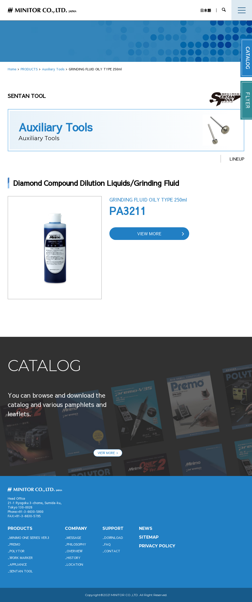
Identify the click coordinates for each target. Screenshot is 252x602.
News (145, 528)
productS (20, 528)
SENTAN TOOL (21, 571)
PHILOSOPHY (76, 544)
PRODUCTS (29, 69)
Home (12, 69)
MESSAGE (74, 538)
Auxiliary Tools (53, 69)
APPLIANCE (18, 564)
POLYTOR (17, 551)
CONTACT (112, 551)
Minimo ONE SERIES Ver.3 (29, 538)
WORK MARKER (21, 558)
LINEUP (237, 159)
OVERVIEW (74, 551)
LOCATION (75, 564)
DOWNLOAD (113, 538)
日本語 (206, 10)
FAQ (107, 544)
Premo (15, 544)
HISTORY (74, 558)
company (76, 528)
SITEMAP (149, 537)
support (113, 528)
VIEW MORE (149, 233)
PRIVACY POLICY (157, 546)
